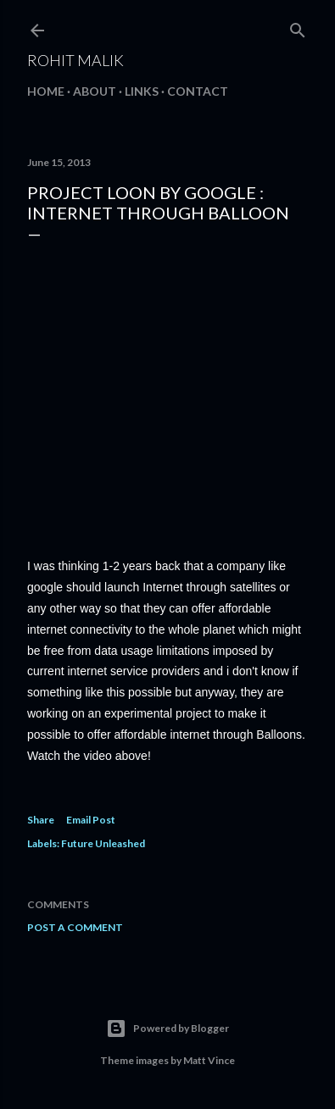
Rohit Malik (75, 60)
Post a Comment (75, 927)
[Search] (298, 26)
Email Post (90, 819)
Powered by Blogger (167, 1028)
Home (45, 91)
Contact (197, 91)
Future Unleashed (103, 843)
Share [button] (40, 819)
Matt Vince (209, 1060)
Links (142, 91)
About (94, 91)
